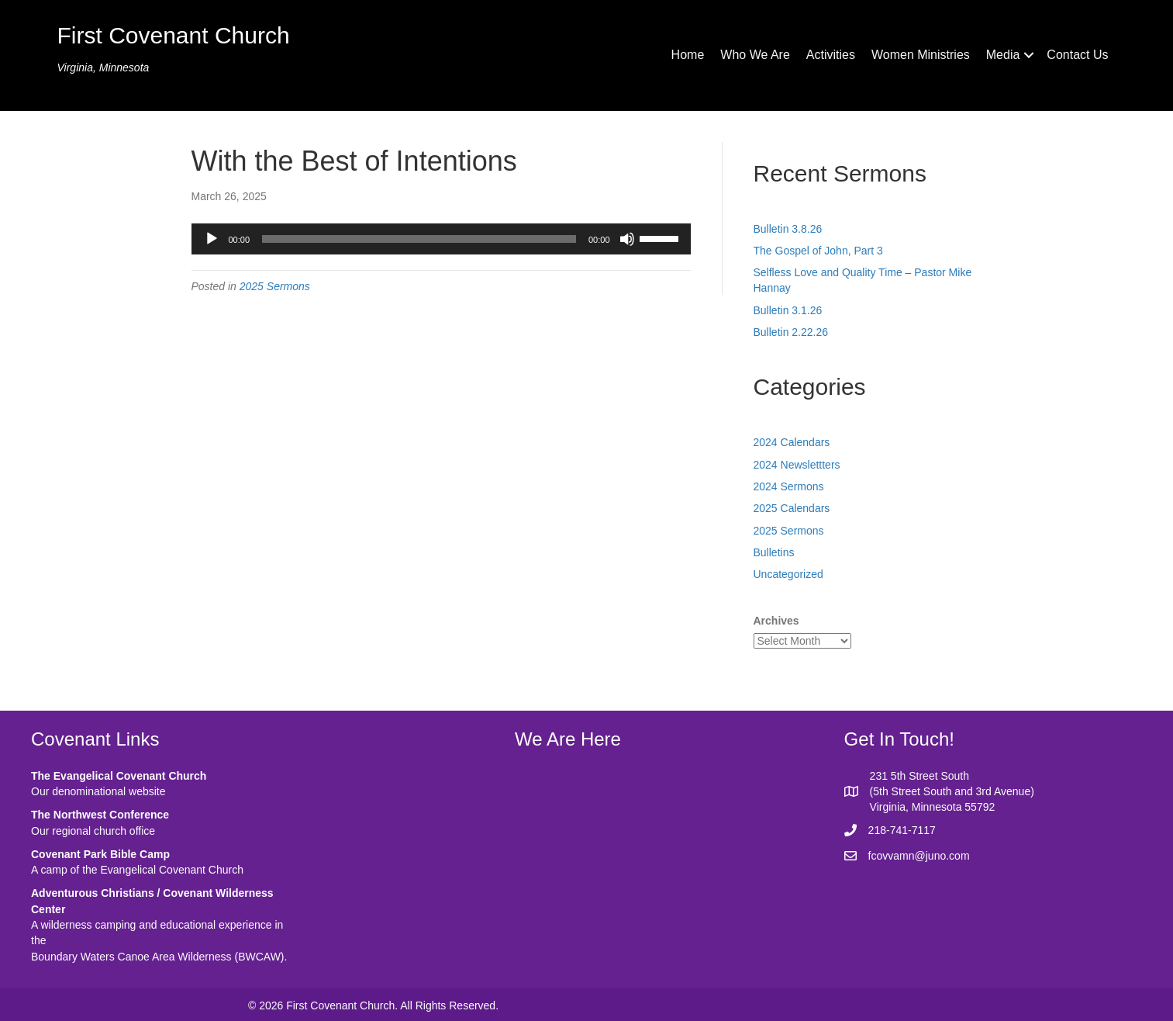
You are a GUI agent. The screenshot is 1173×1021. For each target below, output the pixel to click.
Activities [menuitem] (830, 54)
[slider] (419, 239)
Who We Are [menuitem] (755, 54)
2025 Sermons (275, 286)
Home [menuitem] (688, 54)
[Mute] (627, 239)
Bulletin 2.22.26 (791, 332)
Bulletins (774, 552)
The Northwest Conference (100, 814)
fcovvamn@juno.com (919, 856)
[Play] (211, 239)
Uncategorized (788, 574)
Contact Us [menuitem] (1077, 54)
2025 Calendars (792, 508)
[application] (441, 238)
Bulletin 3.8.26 (788, 229)
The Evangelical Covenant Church (118, 776)
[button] (1028, 55)
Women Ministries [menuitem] (920, 54)
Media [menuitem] (1003, 54)
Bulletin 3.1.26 (788, 310)
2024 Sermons (789, 486)
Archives (776, 620)
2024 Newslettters (797, 465)
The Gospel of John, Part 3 (818, 250)
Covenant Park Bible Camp (100, 854)
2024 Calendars (792, 442)
